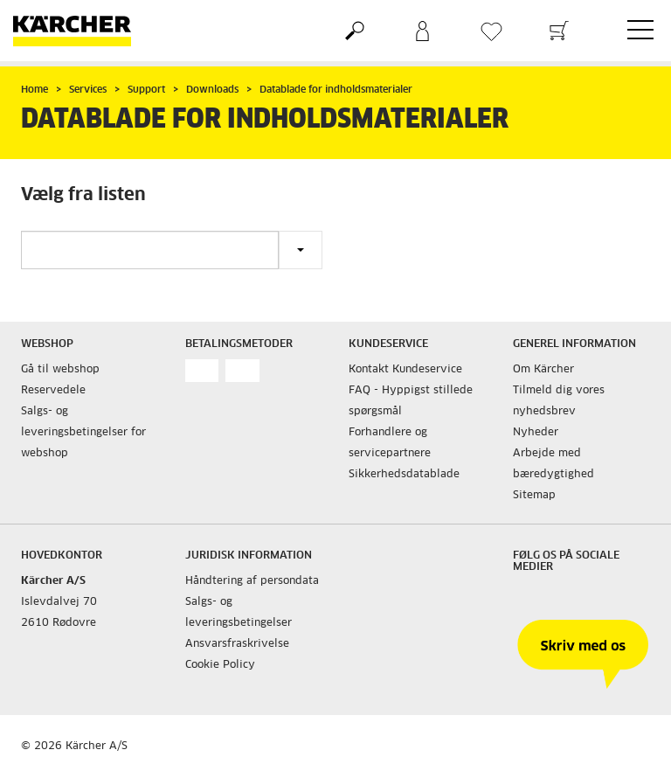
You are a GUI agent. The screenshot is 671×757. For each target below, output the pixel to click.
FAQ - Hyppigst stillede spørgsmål (411, 401)
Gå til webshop (60, 370)
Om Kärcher (543, 370)
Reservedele (53, 390)
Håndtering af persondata (252, 581)
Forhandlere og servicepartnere (390, 443)
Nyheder (535, 432)
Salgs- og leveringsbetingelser (238, 613)
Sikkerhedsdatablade (404, 474)
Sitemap (534, 495)
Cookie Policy (220, 665)
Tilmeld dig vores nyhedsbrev (559, 401)
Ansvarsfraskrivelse (237, 644)
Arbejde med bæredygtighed (553, 464)
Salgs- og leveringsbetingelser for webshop (83, 432)
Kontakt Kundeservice (405, 370)
